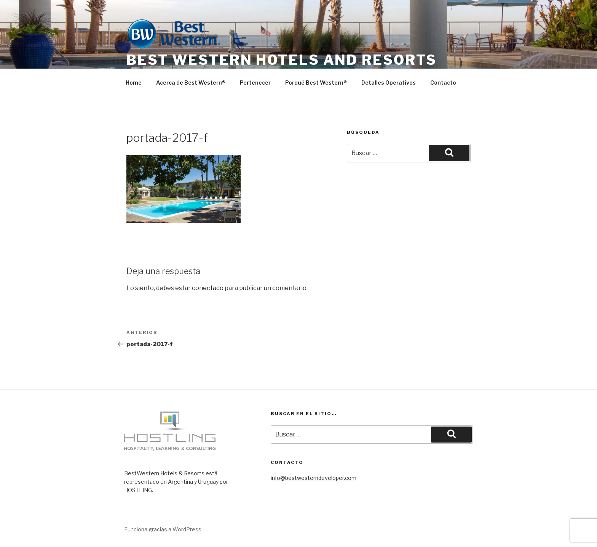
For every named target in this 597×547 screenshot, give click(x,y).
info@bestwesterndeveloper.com (313, 478)
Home (134, 82)
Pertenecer (255, 82)
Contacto (443, 82)
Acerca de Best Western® (190, 82)
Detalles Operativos (388, 82)
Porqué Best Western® (316, 82)
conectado (207, 288)
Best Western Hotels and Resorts (281, 59)
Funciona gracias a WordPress (162, 529)
